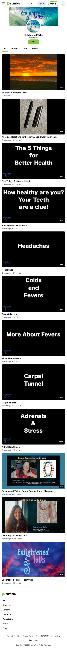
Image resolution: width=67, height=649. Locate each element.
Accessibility (55, 636)
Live (25, 48)
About (34, 48)
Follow (33, 42)
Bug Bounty (33, 640)
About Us (7, 605)
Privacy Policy (28, 636)
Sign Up (53, 4)
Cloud (5, 628)
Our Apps (7, 614)
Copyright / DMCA (42, 636)
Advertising (8, 619)
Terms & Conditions (14, 636)
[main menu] (3, 3)
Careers (6, 610)
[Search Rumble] (32, 3)
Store (5, 623)
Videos (14, 48)
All (4, 48)
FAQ (4, 600)
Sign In (41, 4)
